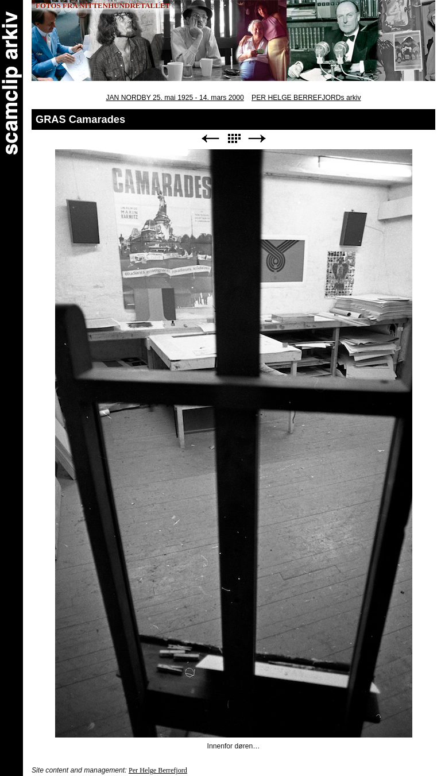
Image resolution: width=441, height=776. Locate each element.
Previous (210, 139)
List (233, 139)
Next (257, 139)
